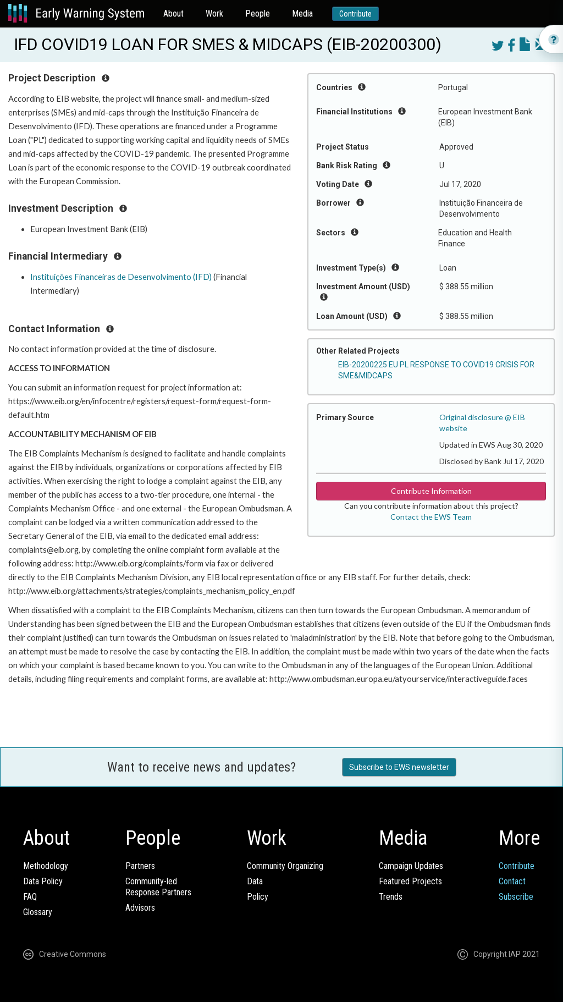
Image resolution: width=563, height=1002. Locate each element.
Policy (257, 896)
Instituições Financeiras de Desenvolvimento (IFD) (121, 277)
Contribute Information (431, 491)
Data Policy (43, 881)
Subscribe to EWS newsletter (399, 767)
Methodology (45, 866)
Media (302, 13)
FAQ (30, 896)
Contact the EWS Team (431, 516)
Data (255, 881)
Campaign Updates (411, 866)
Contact (512, 881)
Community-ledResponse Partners (158, 887)
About (173, 13)
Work (214, 13)
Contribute (355, 13)
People (257, 13)
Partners (140, 866)
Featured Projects (410, 881)
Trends (390, 896)
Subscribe (516, 896)
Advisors (140, 907)
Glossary (37, 912)
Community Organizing (285, 866)
